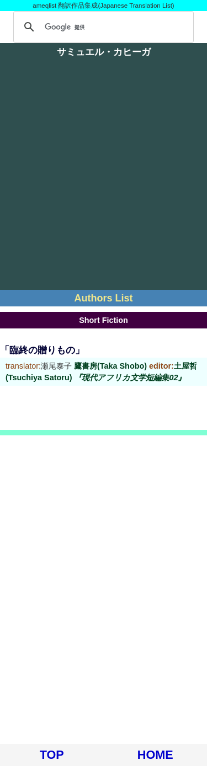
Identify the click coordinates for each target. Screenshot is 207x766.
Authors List (104, 298)
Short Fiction (103, 320)
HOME (155, 755)
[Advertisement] (103, 178)
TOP (52, 755)
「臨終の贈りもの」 (42, 350)
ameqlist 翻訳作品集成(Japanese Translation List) (103, 5)
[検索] (102, 27)
